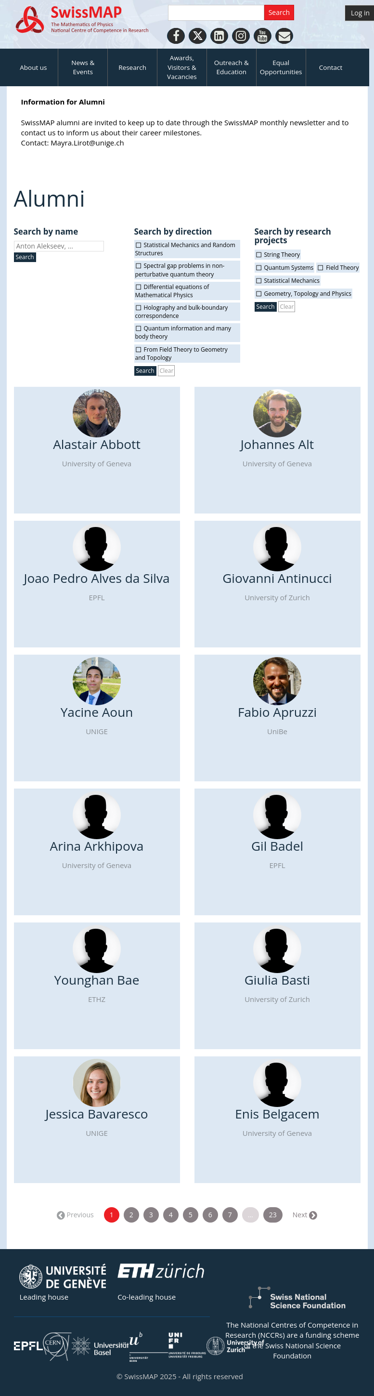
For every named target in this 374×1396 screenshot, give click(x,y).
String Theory (282, 254)
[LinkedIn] (219, 36)
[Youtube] (262, 36)
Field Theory (342, 267)
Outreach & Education (231, 67)
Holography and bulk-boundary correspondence (181, 311)
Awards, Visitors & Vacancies (182, 67)
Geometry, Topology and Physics (308, 294)
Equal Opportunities (281, 67)
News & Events (82, 67)
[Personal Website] (284, 36)
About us (33, 67)
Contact (331, 67)
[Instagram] (241, 36)
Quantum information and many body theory (183, 332)
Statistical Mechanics (292, 281)
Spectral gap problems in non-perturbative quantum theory (180, 270)
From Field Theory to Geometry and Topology (181, 353)
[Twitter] (197, 36)
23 (273, 1214)
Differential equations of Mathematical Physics (172, 291)
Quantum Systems (289, 267)
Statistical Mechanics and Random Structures (185, 249)
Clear (166, 371)
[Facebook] (176, 36)
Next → (304, 1214)
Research (132, 67)
